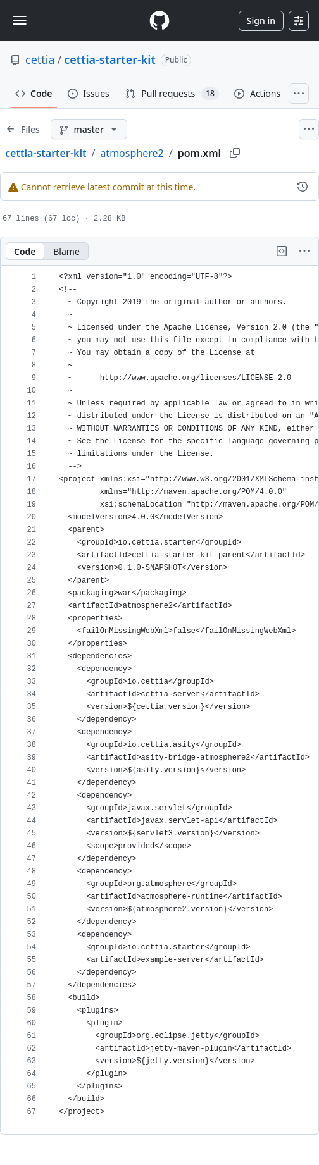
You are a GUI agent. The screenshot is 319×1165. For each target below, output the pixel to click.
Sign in (261, 21)
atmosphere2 (131, 153)
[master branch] (89, 129)
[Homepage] (159, 20)
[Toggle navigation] (19, 20)
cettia (40, 59)
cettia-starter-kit (110, 59)
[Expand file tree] (23, 129)
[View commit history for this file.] (302, 186)
